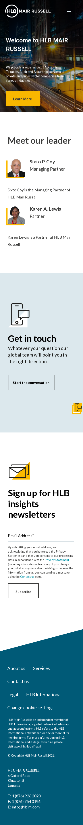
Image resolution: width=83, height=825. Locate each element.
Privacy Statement (57, 560)
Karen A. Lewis (45, 209)
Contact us (27, 576)
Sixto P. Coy (42, 161)
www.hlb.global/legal (27, 746)
